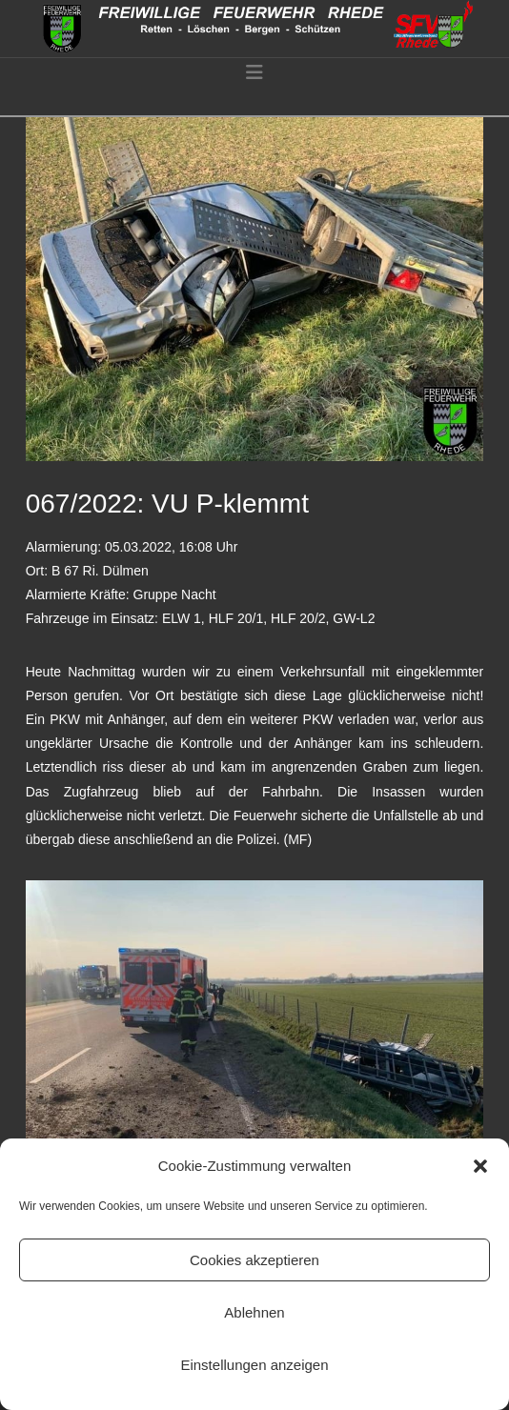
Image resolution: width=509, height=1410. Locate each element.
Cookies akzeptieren (254, 1260)
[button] (480, 1166)
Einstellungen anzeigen (254, 1365)
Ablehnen (254, 1312)
